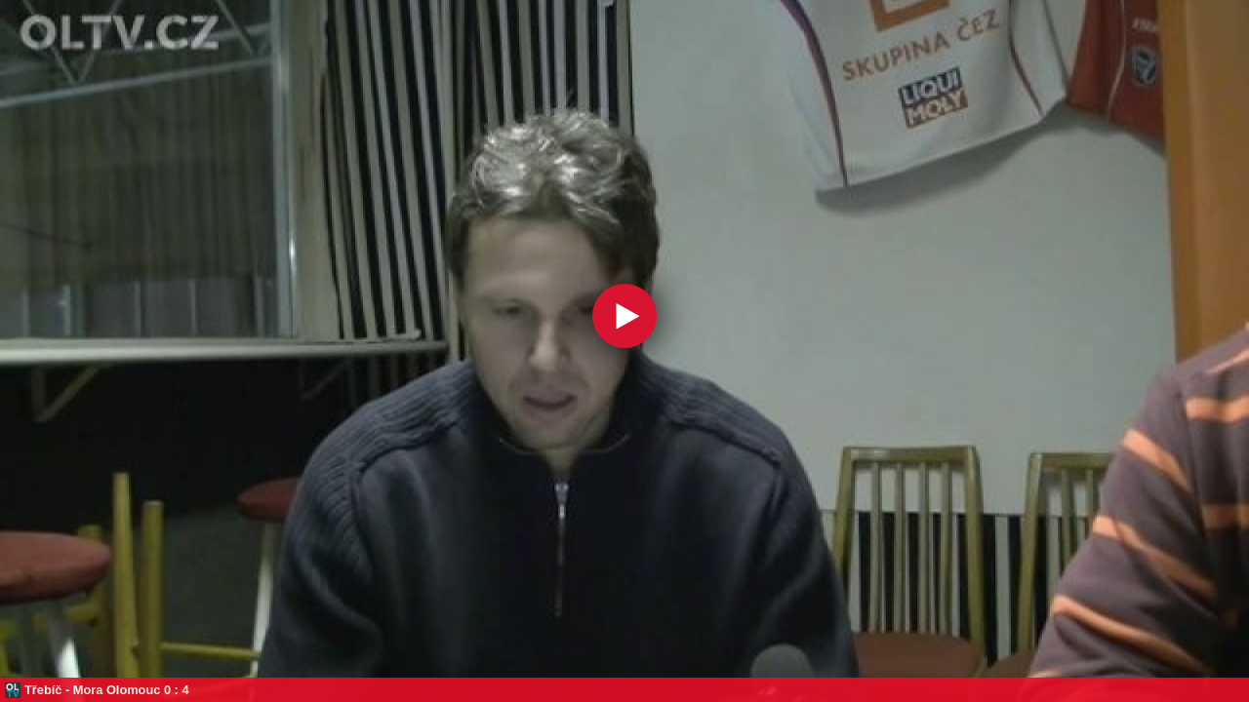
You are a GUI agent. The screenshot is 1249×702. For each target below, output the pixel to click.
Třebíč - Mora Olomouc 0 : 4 (106, 689)
